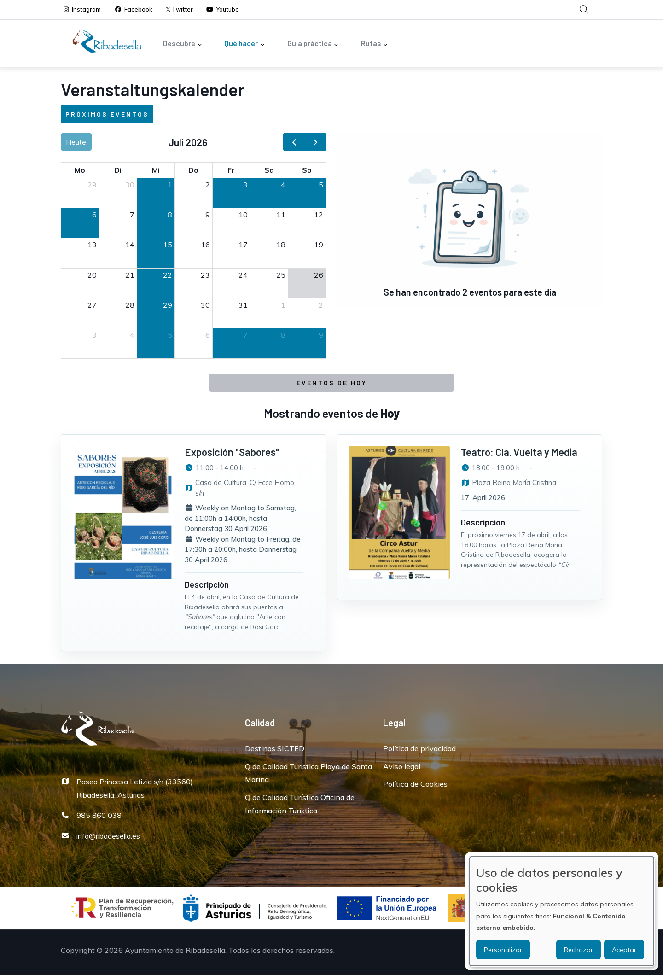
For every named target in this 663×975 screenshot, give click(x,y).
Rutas (374, 44)
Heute (76, 141)
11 (280, 214)
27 (92, 304)
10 (243, 214)
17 (243, 244)
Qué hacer (244, 44)
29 (92, 184)
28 (129, 304)
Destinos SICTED (274, 748)
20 (92, 275)
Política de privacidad (419, 748)
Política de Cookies (415, 783)
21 (129, 275)
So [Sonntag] (307, 170)
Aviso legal (401, 766)
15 (167, 244)
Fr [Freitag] (231, 170)
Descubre (182, 44)
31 (243, 304)
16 (205, 244)
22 (167, 275)
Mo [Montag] (80, 170)
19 (318, 244)
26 (318, 275)
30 (129, 184)
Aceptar (624, 950)
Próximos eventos (107, 114)
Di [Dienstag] (118, 170)
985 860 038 (99, 815)
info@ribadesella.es (108, 836)
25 (280, 275)
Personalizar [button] (503, 950)
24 (243, 275)
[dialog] (562, 911)
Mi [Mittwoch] (156, 170)
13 (92, 244)
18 (280, 244)
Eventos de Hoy (332, 382)
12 (318, 214)
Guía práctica (313, 44)
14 (129, 244)
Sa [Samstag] (269, 170)
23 (205, 275)
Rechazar (578, 950)
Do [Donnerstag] (193, 170)
